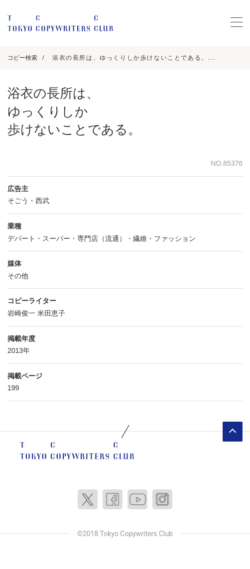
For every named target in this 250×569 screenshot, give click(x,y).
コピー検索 (22, 57)
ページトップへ (233, 432)
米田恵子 (51, 313)
